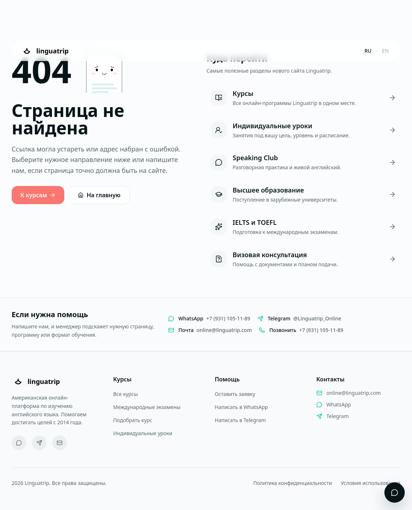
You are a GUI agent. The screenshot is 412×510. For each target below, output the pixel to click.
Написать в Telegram (240, 420)
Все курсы (125, 393)
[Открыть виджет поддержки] (394, 492)
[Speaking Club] (303, 162)
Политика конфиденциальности (292, 482)
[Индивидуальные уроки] (303, 130)
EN (385, 50)
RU (367, 50)
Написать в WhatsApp (241, 407)
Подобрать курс (133, 420)
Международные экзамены (147, 407)
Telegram (338, 416)
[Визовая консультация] (303, 259)
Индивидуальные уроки (143, 433)
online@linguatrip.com (354, 392)
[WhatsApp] (19, 443)
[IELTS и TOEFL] (303, 226)
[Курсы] (303, 97)
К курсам (38, 195)
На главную (99, 195)
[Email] (59, 443)
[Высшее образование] (303, 194)
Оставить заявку (235, 393)
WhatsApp (339, 404)
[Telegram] (39, 443)
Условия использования (370, 482)
